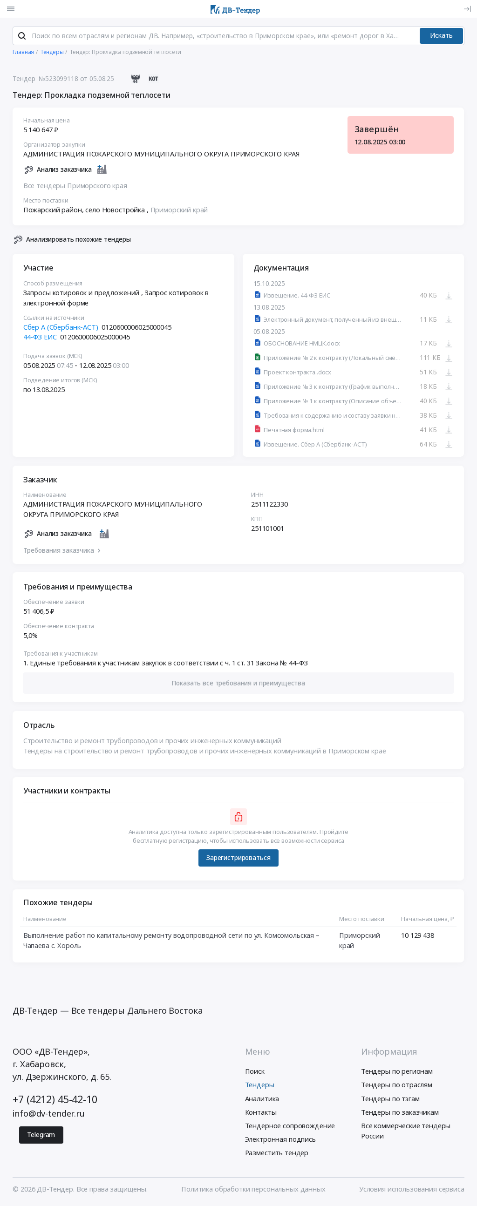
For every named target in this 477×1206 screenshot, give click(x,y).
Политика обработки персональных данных (253, 1189)
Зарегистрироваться (238, 858)
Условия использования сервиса (411, 1189)
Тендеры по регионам (397, 1072)
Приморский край (179, 210)
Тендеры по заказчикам (400, 1113)
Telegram (41, 1135)
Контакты (261, 1113)
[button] (238, 684)
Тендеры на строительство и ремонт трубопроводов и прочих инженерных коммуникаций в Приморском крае (204, 751)
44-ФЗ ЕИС (40, 338)
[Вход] (467, 8)
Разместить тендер (277, 1154)
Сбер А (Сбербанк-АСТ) (60, 327)
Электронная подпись (280, 1140)
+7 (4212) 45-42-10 (55, 1100)
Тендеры (259, 1086)
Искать (441, 36)
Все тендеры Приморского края (75, 186)
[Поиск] (22, 37)
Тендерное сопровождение (290, 1126)
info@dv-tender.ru (49, 1114)
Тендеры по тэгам (390, 1099)
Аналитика (262, 1099)
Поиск (255, 1072)
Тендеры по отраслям (396, 1086)
